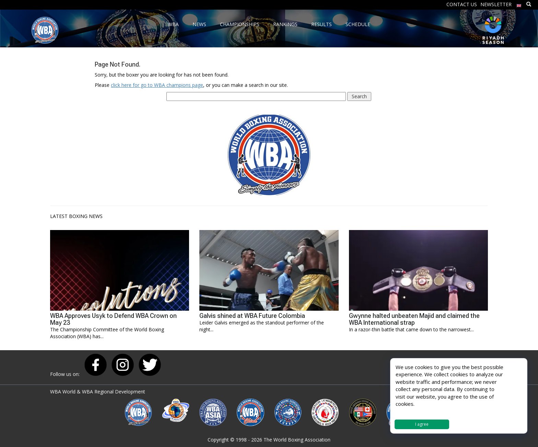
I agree (422, 424)
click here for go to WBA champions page (157, 85)
